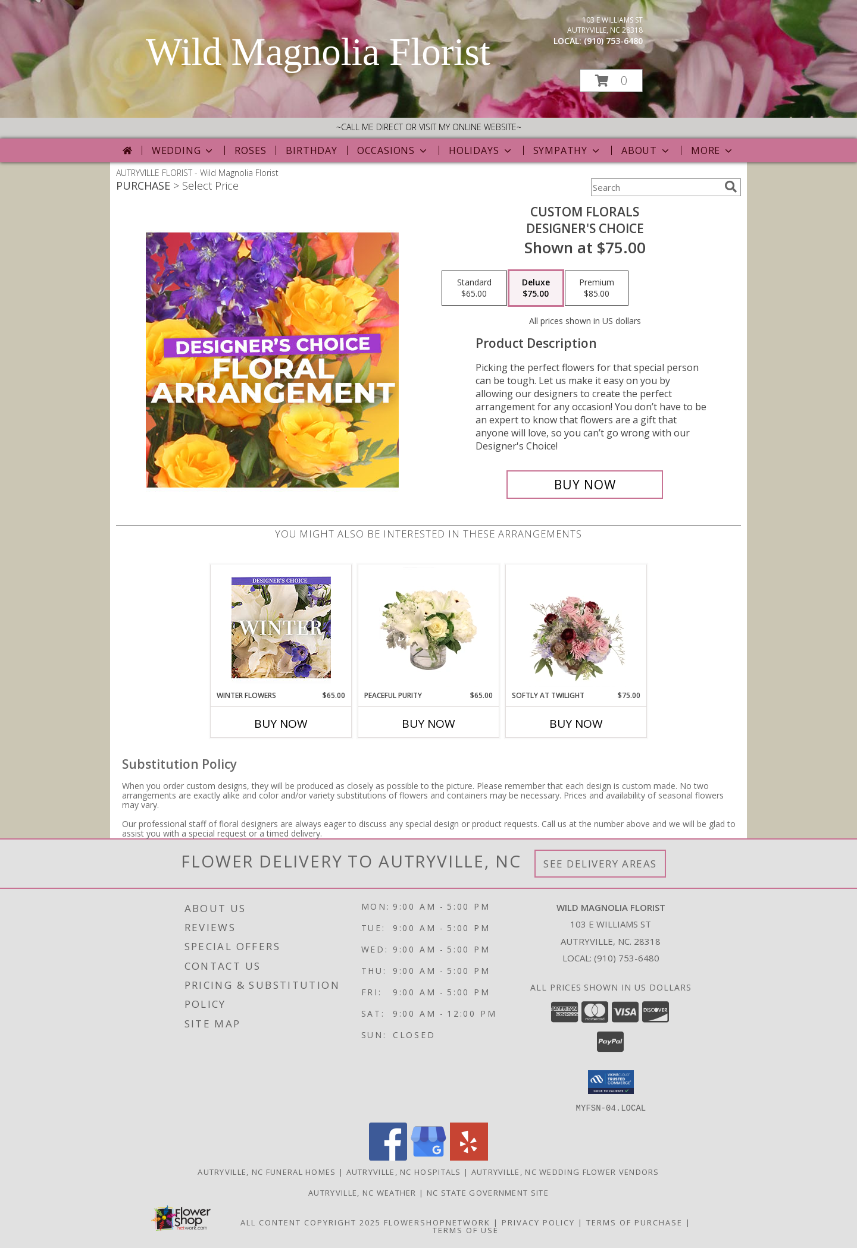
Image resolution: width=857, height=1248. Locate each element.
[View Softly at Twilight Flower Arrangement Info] (576, 627)
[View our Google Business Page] (428, 1156)
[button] (611, 80)
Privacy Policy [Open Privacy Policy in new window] (538, 1221)
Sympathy (567, 150)
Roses (250, 150)
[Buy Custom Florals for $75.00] (584, 484)
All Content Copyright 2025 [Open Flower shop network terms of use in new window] (310, 1221)
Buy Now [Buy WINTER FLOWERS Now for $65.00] (281, 723)
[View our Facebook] (388, 1156)
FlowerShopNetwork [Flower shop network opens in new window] (437, 1221)
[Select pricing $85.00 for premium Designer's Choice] (596, 288)
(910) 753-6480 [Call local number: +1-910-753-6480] (613, 40)
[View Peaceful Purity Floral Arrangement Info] (428, 627)
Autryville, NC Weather (362, 1192)
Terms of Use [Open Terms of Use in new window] (466, 1229)
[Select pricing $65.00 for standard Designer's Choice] (474, 288)
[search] (730, 186)
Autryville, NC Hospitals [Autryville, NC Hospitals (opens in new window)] (403, 1171)
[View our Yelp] (469, 1156)
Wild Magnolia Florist (318, 51)
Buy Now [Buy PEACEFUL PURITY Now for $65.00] (428, 723)
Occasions (393, 150)
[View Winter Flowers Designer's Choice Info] (281, 627)
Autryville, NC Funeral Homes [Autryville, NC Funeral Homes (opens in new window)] (267, 1171)
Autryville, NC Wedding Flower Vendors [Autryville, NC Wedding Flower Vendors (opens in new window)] (565, 1171)
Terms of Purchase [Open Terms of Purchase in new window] (634, 1221)
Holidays (481, 150)
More (712, 150)
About (646, 150)
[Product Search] (655, 187)
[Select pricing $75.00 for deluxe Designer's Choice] (535, 288)
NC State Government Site (488, 1192)
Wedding (183, 150)
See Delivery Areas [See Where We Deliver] (600, 863)
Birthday (311, 150)
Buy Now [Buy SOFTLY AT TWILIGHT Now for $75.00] (576, 723)
